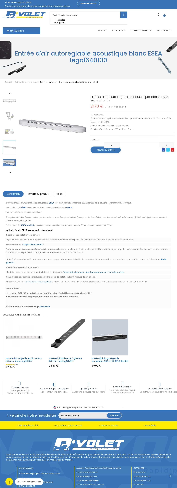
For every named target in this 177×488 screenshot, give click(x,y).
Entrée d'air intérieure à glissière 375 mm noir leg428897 (66, 342)
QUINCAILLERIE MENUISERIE (87, 465)
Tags (61, 176)
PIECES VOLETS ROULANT (86, 457)
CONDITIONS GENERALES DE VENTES (91, 482)
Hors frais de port (117, 102)
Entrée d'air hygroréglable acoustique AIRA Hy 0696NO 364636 (106, 343)
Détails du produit (39, 176)
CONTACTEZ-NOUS (142, 461)
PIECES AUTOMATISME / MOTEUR (90, 469)
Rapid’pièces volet (32, 226)
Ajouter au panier (106, 145)
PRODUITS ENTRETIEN (85, 473)
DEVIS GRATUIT (140, 457)
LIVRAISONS (139, 469)
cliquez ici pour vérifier (113, 392)
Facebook (45, 289)
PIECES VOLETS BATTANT (86, 461)
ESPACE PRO (139, 453)
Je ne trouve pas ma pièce (38, 264)
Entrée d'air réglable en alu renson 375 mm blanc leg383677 (24, 342)
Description (13, 176)
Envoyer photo (88, 3)
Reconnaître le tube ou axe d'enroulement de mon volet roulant (93, 254)
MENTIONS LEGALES (84, 477)
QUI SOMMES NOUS (142, 465)
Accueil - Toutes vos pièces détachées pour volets (98, 453)
